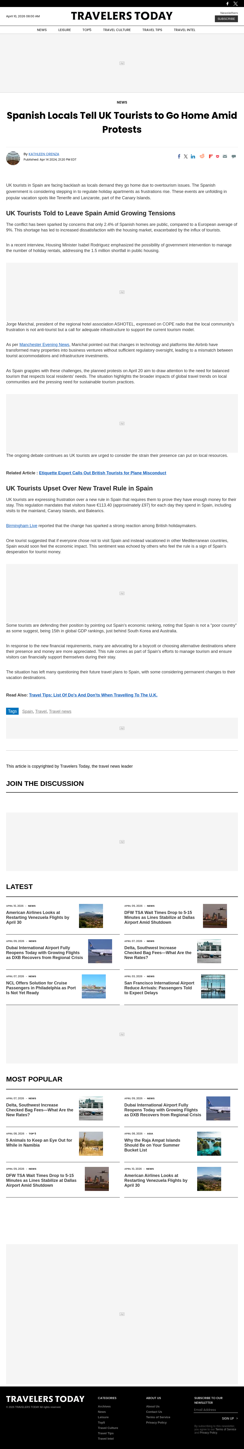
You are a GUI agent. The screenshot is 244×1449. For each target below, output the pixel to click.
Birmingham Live (21, 525)
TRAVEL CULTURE (117, 29)
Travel (41, 711)
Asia (150, 1133)
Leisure (103, 1417)
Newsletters (229, 13)
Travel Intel (106, 1438)
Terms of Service (158, 1417)
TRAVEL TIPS (152, 29)
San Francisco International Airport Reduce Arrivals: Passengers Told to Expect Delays (159, 988)
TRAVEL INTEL (184, 29)
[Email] (225, 156)
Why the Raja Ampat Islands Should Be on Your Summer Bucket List (152, 1145)
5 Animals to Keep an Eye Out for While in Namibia (39, 1143)
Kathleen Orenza (44, 153)
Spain (27, 711)
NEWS (42, 29)
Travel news (60, 711)
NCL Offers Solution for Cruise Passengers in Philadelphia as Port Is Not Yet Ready (41, 988)
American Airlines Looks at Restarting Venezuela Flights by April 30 (37, 917)
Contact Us (154, 1412)
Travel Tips (106, 1433)
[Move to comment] (234, 156)
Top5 (101, 1422)
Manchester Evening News (44, 344)
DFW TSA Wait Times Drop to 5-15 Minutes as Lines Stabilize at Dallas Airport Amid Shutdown (159, 917)
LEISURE (64, 29)
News (122, 102)
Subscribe (226, 19)
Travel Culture (108, 1428)
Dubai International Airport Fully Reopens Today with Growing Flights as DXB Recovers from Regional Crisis (44, 952)
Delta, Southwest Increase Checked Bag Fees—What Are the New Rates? (157, 952)
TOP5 (86, 29)
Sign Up (228, 1418)
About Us (153, 1406)
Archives (104, 1406)
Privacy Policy (156, 1422)
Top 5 (32, 1133)
